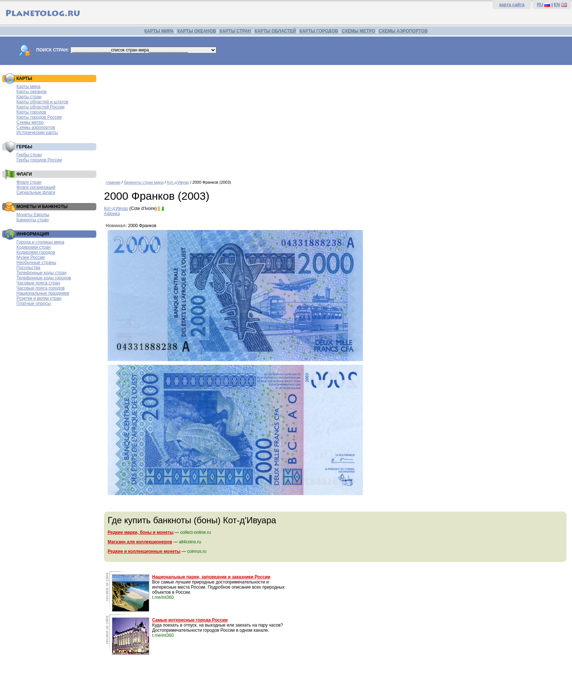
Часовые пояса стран (38, 283)
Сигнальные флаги (35, 192)
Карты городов (31, 112)
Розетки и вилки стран (38, 298)
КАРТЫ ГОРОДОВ (318, 31)
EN (557, 4)
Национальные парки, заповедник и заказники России (211, 576)
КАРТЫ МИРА (159, 31)
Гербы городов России (39, 159)
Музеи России (30, 257)
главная (113, 182)
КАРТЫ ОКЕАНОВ (196, 31)
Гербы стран (29, 154)
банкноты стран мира (143, 182)
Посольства (28, 267)
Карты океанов (31, 91)
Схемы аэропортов (35, 127)
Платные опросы (33, 303)
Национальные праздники (42, 293)
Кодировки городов (35, 252)
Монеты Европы (32, 214)
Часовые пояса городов (40, 288)
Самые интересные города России (190, 620)
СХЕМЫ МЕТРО (358, 31)
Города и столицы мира (40, 242)
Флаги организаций (35, 187)
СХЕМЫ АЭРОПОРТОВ (403, 31)
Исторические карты (37, 132)
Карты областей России (40, 107)
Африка (112, 213)
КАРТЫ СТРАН (235, 31)
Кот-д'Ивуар (178, 182)
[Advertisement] (336, 120)
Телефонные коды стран (41, 272)
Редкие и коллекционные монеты (144, 551)
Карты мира (28, 86)
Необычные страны (36, 262)
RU (540, 4)
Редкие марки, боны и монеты (140, 532)
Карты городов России (39, 117)
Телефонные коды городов (43, 277)
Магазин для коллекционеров (140, 541)
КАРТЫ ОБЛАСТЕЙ (275, 31)
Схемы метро (30, 122)
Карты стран (29, 96)
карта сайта (511, 4)
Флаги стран (28, 182)
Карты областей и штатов (42, 101)
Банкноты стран (32, 219)
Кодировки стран (33, 247)
